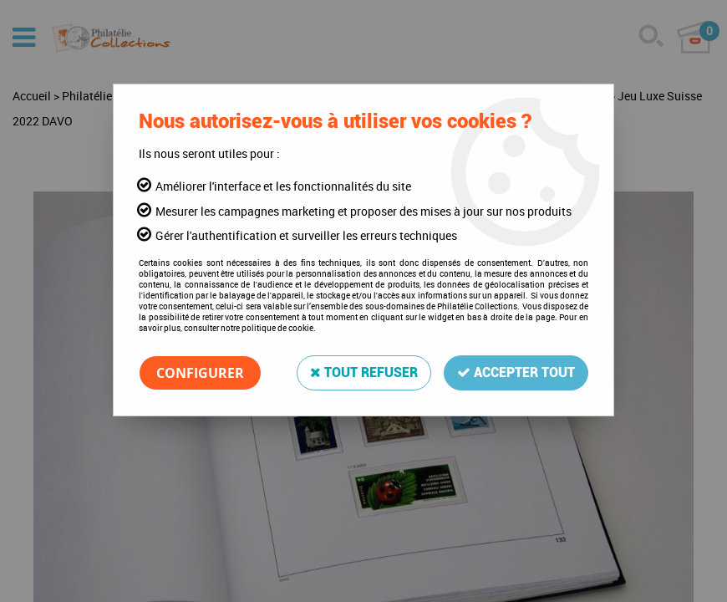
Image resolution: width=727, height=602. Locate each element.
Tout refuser (364, 372)
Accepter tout (516, 372)
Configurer (200, 373)
